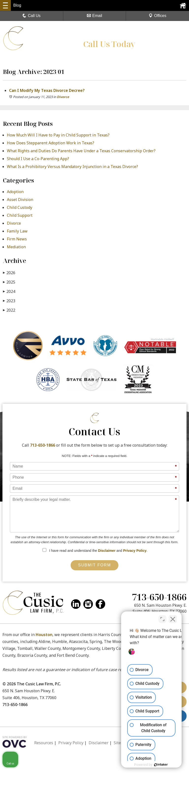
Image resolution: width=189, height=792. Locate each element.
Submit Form (94, 565)
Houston (44, 634)
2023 (9, 300)
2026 (9, 272)
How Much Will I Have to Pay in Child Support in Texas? (58, 135)
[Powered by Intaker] (147, 764)
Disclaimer (106, 551)
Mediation (16, 247)
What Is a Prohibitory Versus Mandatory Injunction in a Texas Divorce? (72, 166)
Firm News (17, 239)
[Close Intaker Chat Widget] (173, 618)
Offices (157, 16)
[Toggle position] (162, 618)
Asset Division (20, 199)
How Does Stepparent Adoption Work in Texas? (50, 143)
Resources (43, 742)
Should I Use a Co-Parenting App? (38, 158)
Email (94, 16)
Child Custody (19, 207)
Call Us (31, 16)
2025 (9, 282)
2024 (9, 291)
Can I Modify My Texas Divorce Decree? (47, 90)
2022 (9, 310)
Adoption (15, 191)
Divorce (63, 97)
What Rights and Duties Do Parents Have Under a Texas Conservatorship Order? (81, 150)
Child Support (19, 215)
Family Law (17, 231)
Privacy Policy (134, 551)
